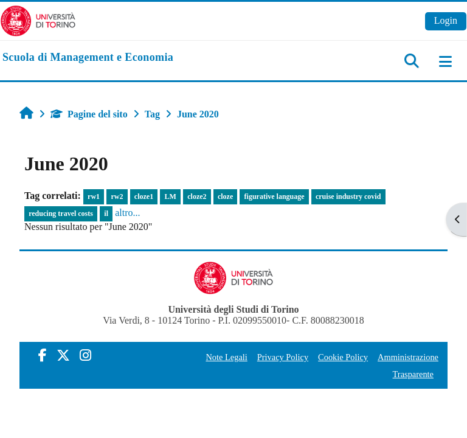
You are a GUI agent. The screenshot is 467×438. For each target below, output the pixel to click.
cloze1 (143, 196)
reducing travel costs (61, 213)
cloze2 (196, 196)
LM (170, 196)
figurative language (274, 196)
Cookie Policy (343, 357)
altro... (127, 212)
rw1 (94, 196)
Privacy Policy (282, 357)
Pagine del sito (89, 114)
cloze (225, 196)
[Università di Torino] (38, 20)
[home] (87, 57)
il (106, 213)
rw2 (117, 196)
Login (445, 20)
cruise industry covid (348, 196)
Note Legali (226, 357)
